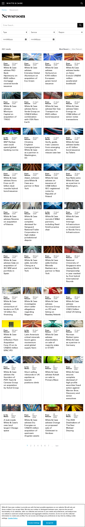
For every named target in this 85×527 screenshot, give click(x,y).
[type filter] (15, 32)
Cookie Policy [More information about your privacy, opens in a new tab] (12, 519)
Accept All (49, 524)
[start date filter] (15, 39)
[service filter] (43, 32)
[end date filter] (43, 39)
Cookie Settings (34, 524)
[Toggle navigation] (4, 3)
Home (4, 10)
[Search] (39, 25)
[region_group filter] (70, 32)
